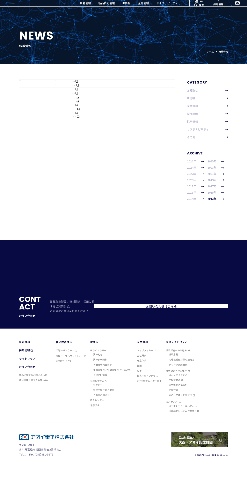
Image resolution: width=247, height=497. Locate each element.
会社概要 (141, 386)
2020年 (195, 180)
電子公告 (95, 436)
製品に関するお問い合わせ (33, 405)
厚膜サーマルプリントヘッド (71, 386)
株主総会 (98, 415)
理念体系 (141, 391)
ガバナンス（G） (175, 432)
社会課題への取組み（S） (179, 401)
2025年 (215, 161)
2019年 (215, 180)
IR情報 (126, 9)
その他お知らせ (101, 425)
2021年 (215, 174)
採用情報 (218, 9)
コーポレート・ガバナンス (183, 436)
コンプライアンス (178, 405)
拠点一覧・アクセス (147, 406)
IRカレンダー (97, 431)
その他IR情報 (100, 405)
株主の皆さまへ (98, 411)
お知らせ (207, 90)
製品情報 (207, 114)
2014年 (195, 199)
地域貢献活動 (176, 410)
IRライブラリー (98, 381)
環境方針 (173, 385)
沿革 (139, 401)
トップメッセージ (146, 381)
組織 (139, 396)
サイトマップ (27, 389)
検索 (199, 14)
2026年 (195, 161)
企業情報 (143, 9)
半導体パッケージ (66, 381)
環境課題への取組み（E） (179, 381)
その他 (207, 137)
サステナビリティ (167, 9)
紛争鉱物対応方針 (178, 415)
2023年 (215, 168)
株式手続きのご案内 (103, 420)
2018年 (195, 186)
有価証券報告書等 (102, 395)
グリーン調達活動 (178, 395)
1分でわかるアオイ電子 (149, 411)
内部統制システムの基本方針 (184, 441)
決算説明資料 (100, 390)
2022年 (195, 174)
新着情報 (85, 9)
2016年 (195, 193)
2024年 (195, 168)
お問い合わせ (237, 9)
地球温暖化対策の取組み (181, 390)
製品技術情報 (106, 9)
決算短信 (98, 385)
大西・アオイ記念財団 (182, 426)
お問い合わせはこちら (189, 341)
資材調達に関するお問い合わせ (35, 410)
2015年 (215, 193)
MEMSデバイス (63, 391)
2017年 (215, 186)
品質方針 (173, 420)
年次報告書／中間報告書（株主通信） (113, 400)
